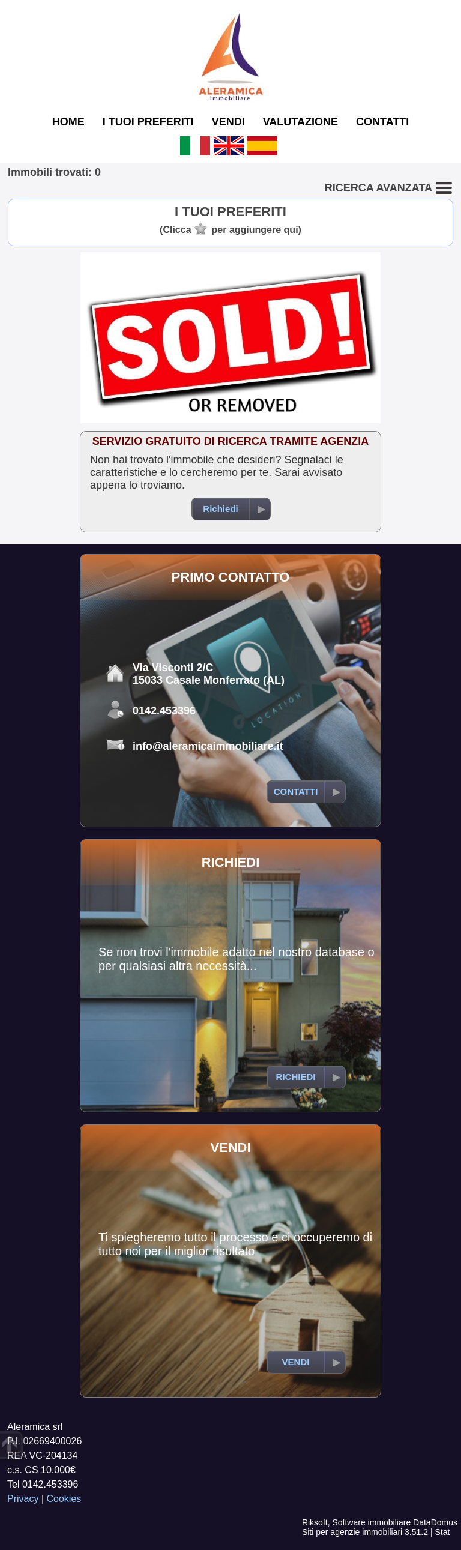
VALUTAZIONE (300, 122)
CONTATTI (382, 122)
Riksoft (315, 1522)
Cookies (64, 1499)
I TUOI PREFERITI (148, 122)
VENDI (228, 122)
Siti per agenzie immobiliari (352, 1532)
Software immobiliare (371, 1522)
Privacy (22, 1499)
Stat (442, 1532)
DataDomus (435, 1522)
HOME (68, 122)
